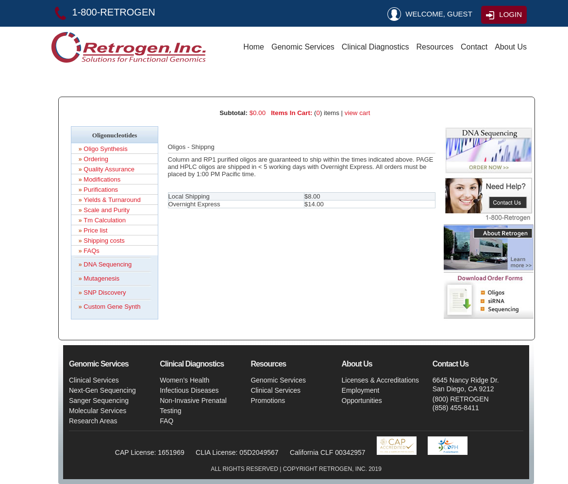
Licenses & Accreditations (380, 380)
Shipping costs (104, 240)
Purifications (101, 189)
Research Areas (93, 421)
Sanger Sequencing (99, 400)
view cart (357, 113)
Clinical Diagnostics (375, 47)
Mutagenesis (101, 278)
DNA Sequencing (108, 264)
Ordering (96, 159)
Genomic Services (302, 47)
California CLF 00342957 (328, 452)
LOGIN (503, 15)
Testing (170, 411)
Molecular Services (97, 411)
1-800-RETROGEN (103, 12)
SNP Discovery (105, 292)
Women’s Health (184, 380)
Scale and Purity (107, 210)
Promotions (268, 400)
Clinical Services (94, 380)
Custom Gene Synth (112, 306)
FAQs (92, 250)
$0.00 (258, 113)
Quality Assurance (109, 169)
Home (253, 47)
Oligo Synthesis (105, 148)
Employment (361, 390)
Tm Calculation (105, 220)
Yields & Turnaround (112, 199)
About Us (511, 47)
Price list (95, 230)
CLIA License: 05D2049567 (237, 452)
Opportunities (362, 400)
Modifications (102, 179)
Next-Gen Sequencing (102, 390)
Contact (474, 47)
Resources (435, 47)
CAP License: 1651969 (149, 452)
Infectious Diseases (189, 390)
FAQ (166, 421)
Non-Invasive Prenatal (193, 400)
